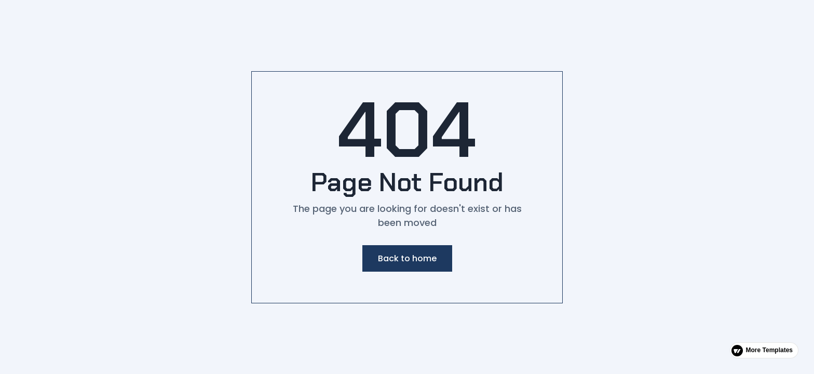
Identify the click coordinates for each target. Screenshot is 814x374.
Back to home (407, 258)
